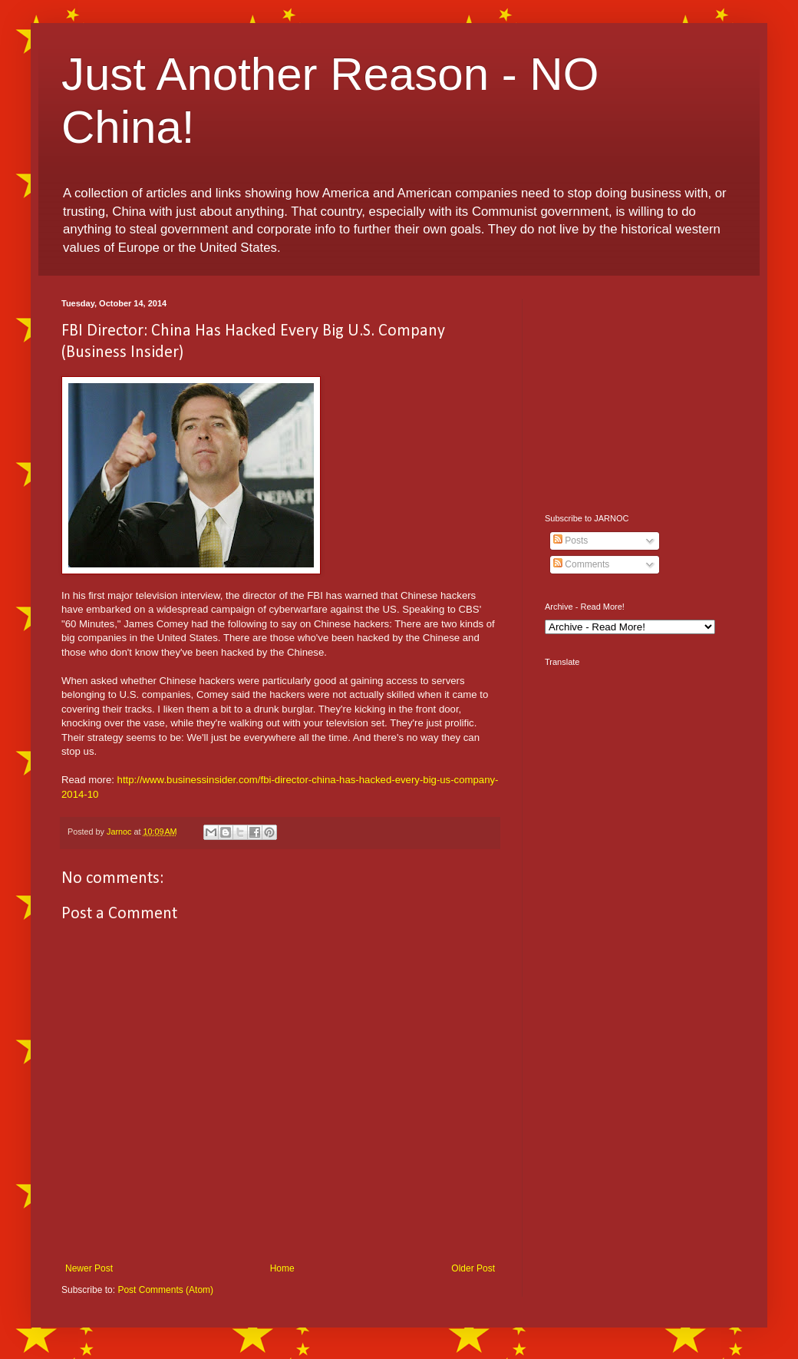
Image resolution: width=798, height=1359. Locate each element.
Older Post (473, 1268)
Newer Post (89, 1268)
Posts (570, 540)
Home (282, 1268)
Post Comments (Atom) (165, 1290)
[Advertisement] (641, 395)
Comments (581, 564)
